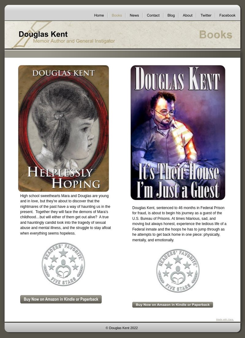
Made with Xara (225, 319)
